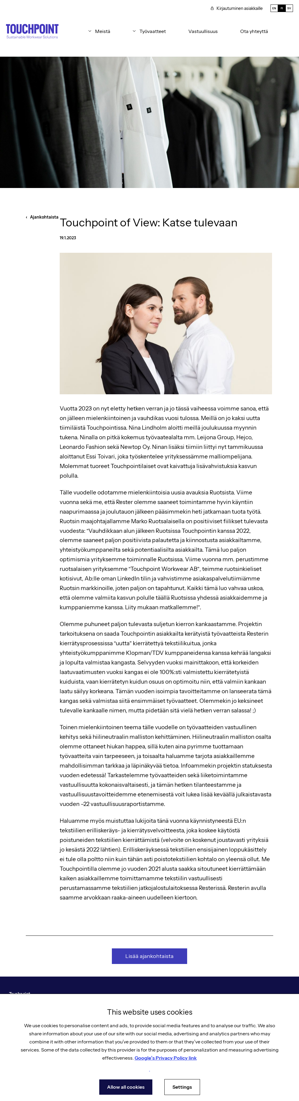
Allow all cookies (126, 1087)
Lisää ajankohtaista (149, 956)
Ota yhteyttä (254, 31)
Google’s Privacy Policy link (166, 1058)
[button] (99, 31)
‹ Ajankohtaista (42, 217)
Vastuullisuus (203, 31)
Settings (182, 1087)
